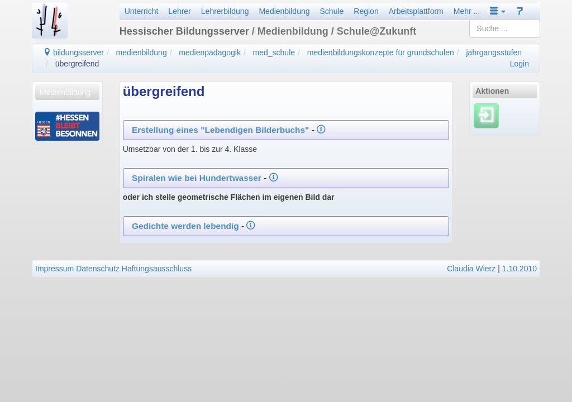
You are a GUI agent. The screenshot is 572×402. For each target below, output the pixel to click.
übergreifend (77, 63)
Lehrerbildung (225, 11)
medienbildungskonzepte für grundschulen (380, 52)
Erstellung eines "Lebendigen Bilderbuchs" (220, 130)
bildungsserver (73, 52)
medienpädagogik (210, 52)
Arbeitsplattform (416, 11)
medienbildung (141, 52)
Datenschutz (98, 268)
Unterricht (142, 11)
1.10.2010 (519, 268)
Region (366, 11)
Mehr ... (467, 11)
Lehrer (179, 11)
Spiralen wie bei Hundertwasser (198, 178)
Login (519, 63)
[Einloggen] (486, 115)
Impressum (54, 268)
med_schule (274, 52)
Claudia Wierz (471, 268)
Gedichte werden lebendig (185, 226)
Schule (332, 11)
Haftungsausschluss (157, 268)
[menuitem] (67, 92)
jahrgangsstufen (494, 52)
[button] (497, 11)
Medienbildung (284, 11)
